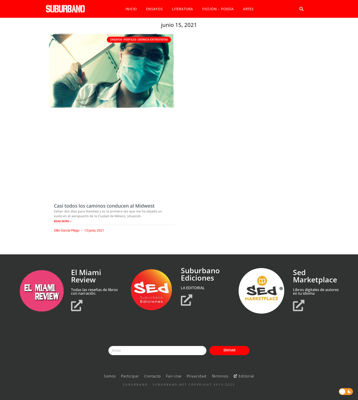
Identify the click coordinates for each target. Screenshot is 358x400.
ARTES (248, 9)
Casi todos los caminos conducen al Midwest (104, 206)
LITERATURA (182, 9)
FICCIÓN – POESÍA (218, 9)
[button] (301, 9)
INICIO (131, 9)
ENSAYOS (154, 9)
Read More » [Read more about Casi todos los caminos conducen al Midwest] (62, 221)
